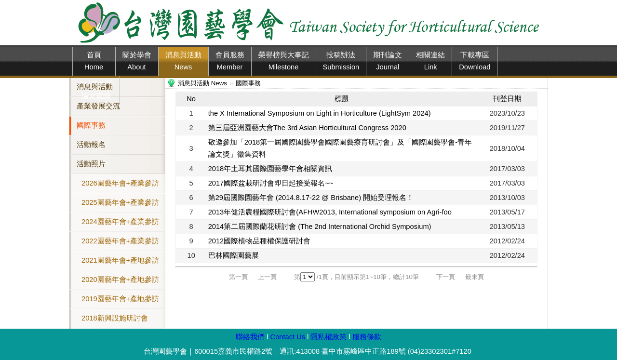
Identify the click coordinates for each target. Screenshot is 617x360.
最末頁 (474, 276)
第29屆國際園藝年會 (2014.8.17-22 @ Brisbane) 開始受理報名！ (311, 197)
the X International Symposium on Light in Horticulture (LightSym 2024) (319, 113)
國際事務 (91, 125)
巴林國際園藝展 (233, 255)
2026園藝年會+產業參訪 (120, 183)
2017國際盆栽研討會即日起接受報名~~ (271, 183)
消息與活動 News (202, 83)
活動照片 (91, 164)
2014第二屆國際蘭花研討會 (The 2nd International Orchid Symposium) (319, 226)
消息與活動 (95, 87)
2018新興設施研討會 (114, 318)
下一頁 (445, 276)
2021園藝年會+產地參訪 (120, 260)
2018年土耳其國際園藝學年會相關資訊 (270, 169)
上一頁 (267, 276)
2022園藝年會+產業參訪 (120, 241)
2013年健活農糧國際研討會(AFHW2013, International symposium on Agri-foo (330, 212)
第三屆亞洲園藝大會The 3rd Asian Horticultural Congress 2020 (307, 128)
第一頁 (238, 276)
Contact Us (288, 337)
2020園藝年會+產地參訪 (120, 279)
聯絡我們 (250, 337)
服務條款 (366, 337)
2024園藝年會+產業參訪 (120, 222)
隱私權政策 (328, 337)
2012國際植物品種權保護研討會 (259, 241)
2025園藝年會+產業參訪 (120, 202)
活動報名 (91, 144)
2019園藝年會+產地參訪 (120, 299)
